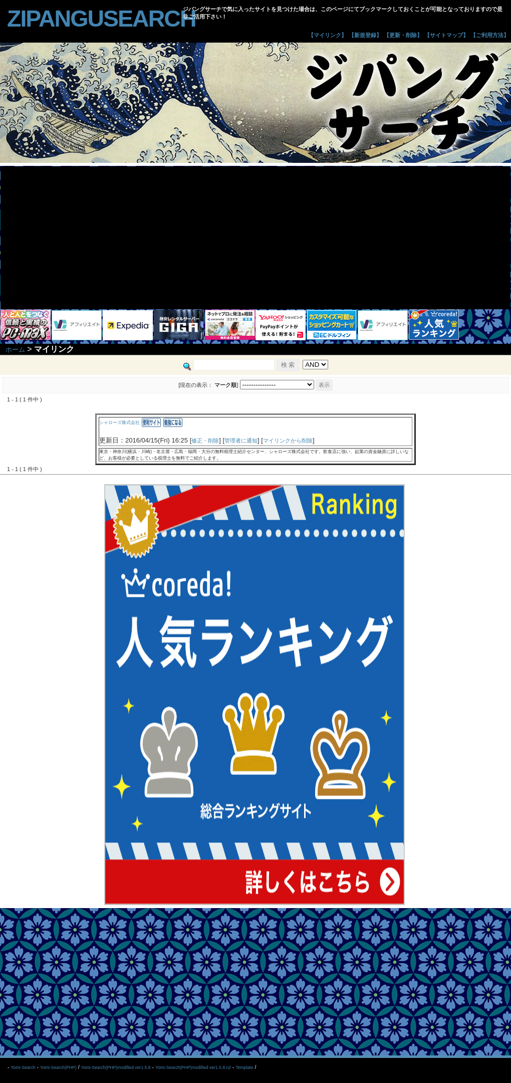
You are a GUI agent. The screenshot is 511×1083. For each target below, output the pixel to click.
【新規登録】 (365, 35)
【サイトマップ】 (446, 35)
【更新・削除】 (403, 35)
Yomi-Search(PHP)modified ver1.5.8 (115, 1067)
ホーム (15, 349)
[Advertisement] (255, 236)
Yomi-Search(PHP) (58, 1067)
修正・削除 (205, 441)
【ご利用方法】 (489, 35)
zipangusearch (101, 19)
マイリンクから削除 (288, 441)
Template (244, 1067)
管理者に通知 (241, 441)
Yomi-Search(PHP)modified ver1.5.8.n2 (193, 1067)
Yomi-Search (23, 1067)
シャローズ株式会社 (119, 422)
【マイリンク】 (327, 35)
